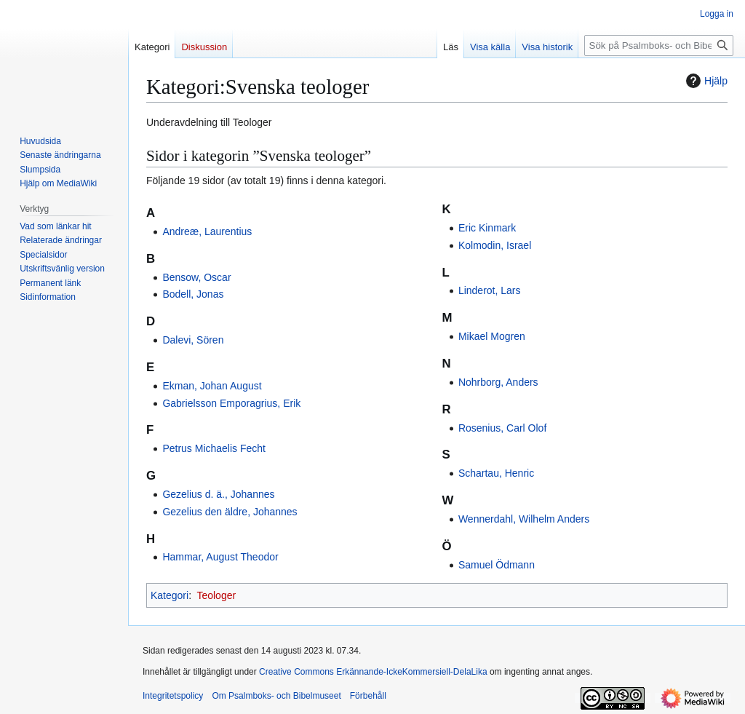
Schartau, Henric (496, 473)
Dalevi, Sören (192, 340)
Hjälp (705, 81)
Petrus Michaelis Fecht (214, 448)
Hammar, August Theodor (220, 557)
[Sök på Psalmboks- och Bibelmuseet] (658, 45)
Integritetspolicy (173, 696)
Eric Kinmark (487, 228)
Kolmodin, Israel (494, 245)
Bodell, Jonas (192, 294)
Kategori (169, 595)
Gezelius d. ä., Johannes (218, 494)
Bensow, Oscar (196, 277)
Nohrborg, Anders (498, 382)
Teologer (216, 595)
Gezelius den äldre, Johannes (229, 511)
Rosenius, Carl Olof (502, 428)
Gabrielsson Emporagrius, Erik (231, 403)
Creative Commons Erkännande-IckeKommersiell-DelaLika (373, 672)
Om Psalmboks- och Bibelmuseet (276, 696)
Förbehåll (368, 696)
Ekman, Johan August (211, 386)
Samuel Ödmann (496, 565)
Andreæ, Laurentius (207, 231)
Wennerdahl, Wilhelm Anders (523, 519)
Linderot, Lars (489, 290)
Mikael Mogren (491, 336)
